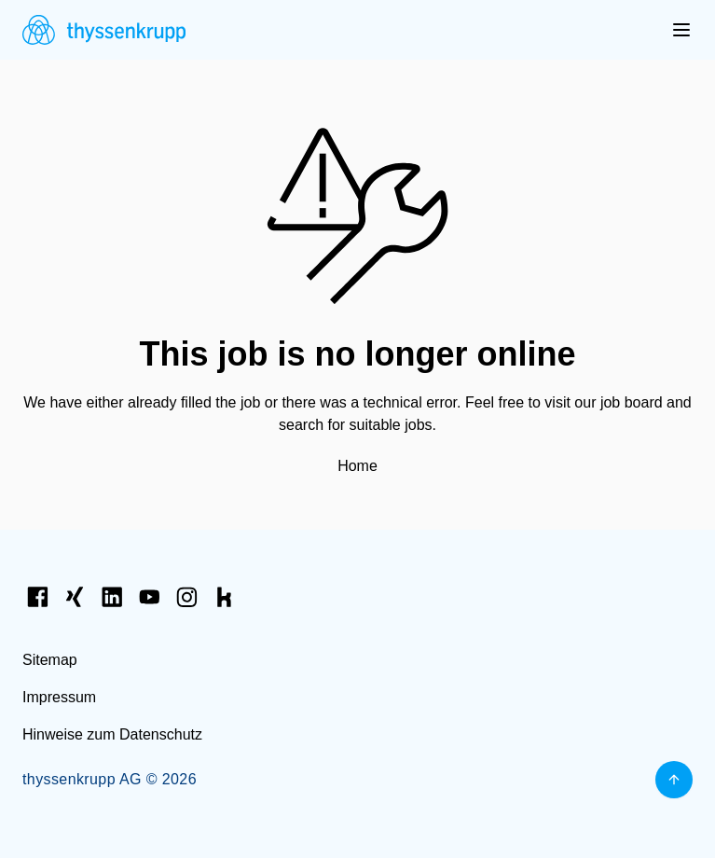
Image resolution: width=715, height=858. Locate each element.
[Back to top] (674, 779)
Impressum (59, 697)
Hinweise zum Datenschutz (112, 734)
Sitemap (49, 660)
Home (357, 466)
